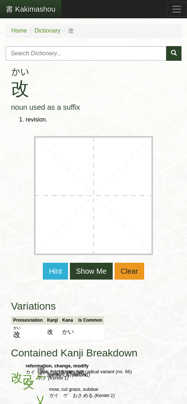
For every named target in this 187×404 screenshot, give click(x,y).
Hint (55, 271)
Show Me (91, 271)
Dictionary (47, 30)
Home (19, 30)
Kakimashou (31, 9)
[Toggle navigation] (177, 9)
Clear (129, 271)
